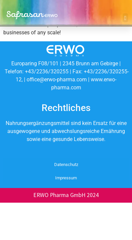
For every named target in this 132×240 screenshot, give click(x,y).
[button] (125, 17)
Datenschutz (66, 164)
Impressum (66, 177)
